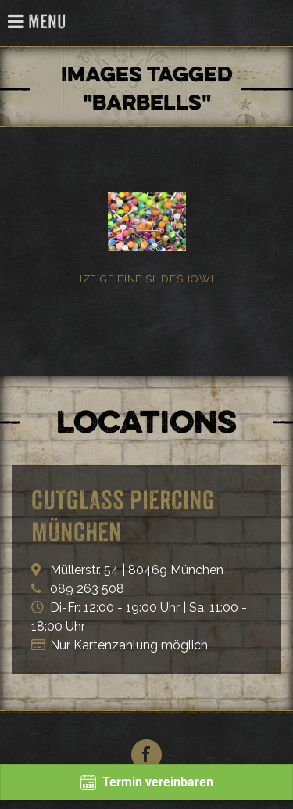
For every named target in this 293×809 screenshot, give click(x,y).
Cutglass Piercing (272, 23)
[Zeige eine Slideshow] (147, 279)
